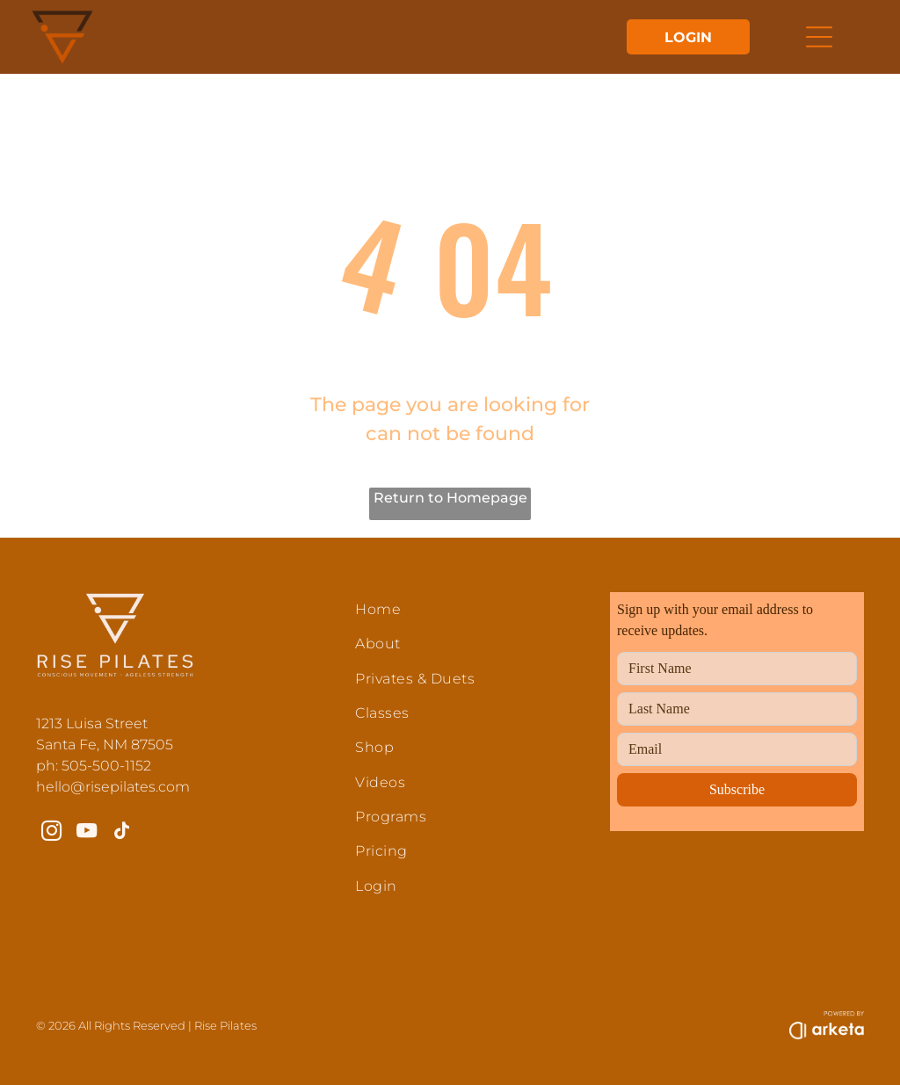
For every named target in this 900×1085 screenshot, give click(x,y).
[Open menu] (819, 37)
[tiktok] (121, 832)
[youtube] (86, 832)
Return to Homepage (450, 497)
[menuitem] (466, 609)
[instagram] (51, 832)
